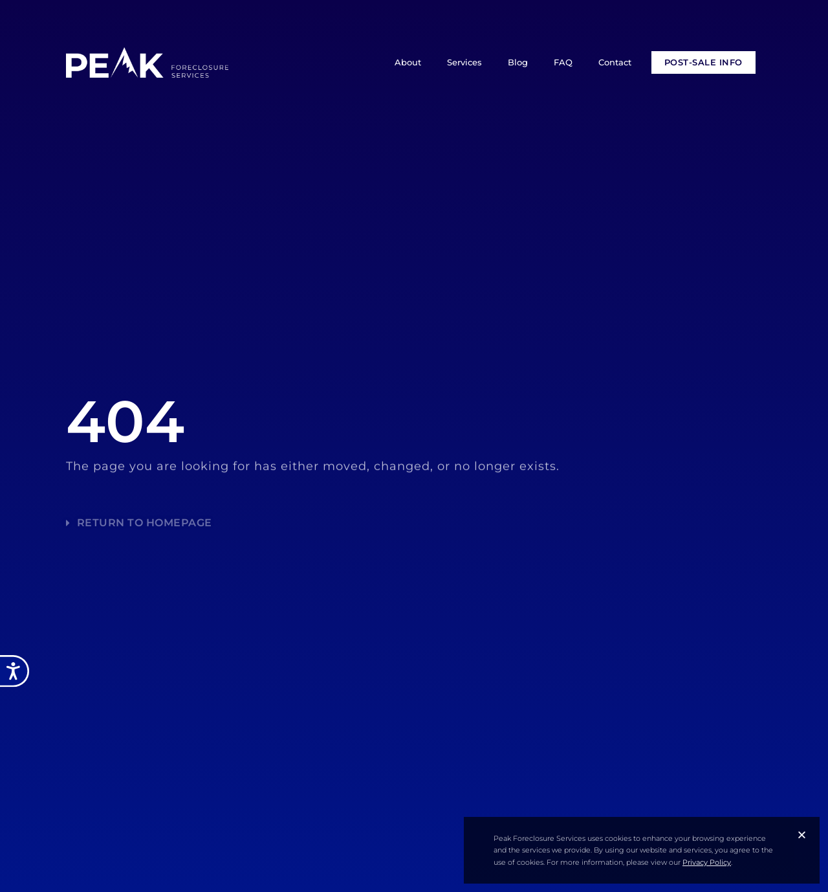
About (408, 62)
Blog (518, 62)
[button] (802, 835)
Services (464, 62)
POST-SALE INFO (703, 62)
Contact (614, 62)
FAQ (563, 62)
